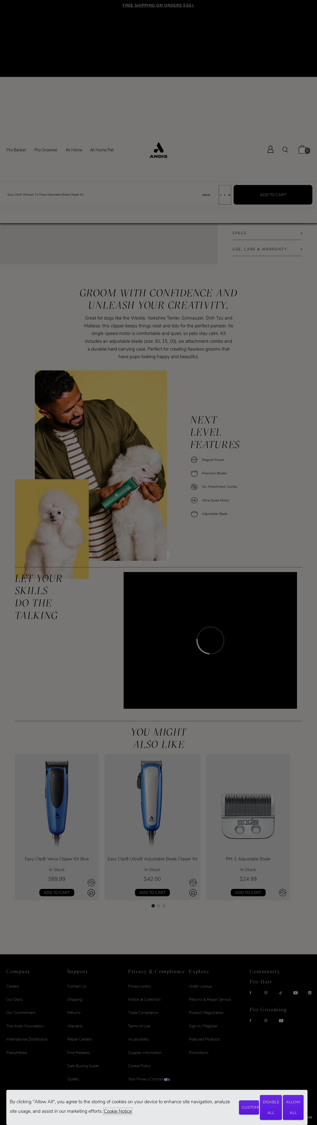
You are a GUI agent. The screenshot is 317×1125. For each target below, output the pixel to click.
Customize (250, 1107)
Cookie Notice (118, 1111)
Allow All (293, 1107)
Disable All (271, 1107)
